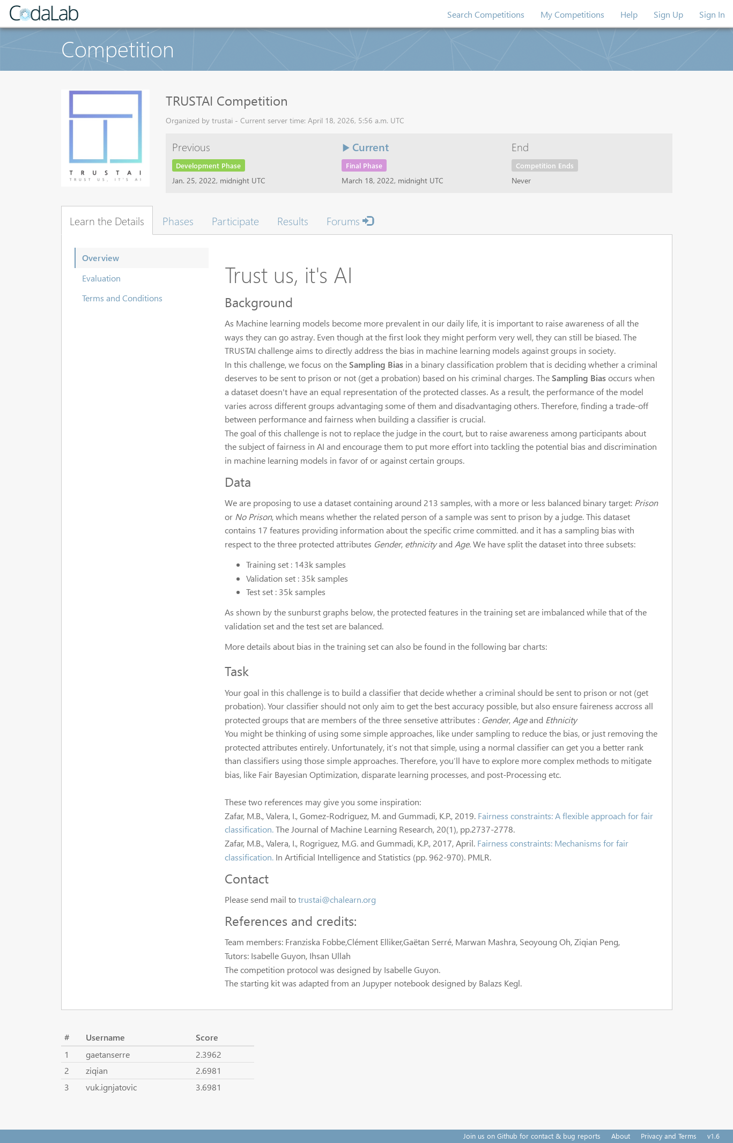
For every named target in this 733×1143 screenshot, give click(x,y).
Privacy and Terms (669, 1135)
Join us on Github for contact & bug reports (532, 1135)
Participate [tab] (235, 220)
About (620, 1135)
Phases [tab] (178, 220)
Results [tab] (292, 220)
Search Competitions (485, 14)
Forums (350, 220)
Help (629, 14)
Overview (100, 257)
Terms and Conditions (122, 297)
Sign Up (668, 14)
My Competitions (572, 14)
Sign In (712, 14)
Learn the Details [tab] (107, 220)
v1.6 (713, 1135)
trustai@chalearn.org (337, 899)
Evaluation (101, 278)
